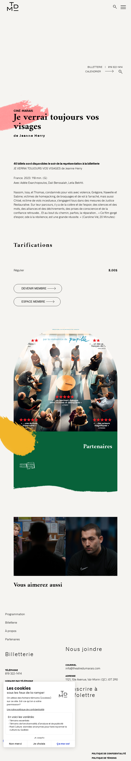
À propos (10, 631)
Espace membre (33, 301)
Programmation (15, 614)
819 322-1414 (13, 673)
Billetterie (11, 622)
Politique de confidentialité (109, 753)
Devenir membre (33, 288)
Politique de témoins (104, 758)
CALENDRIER (93, 71)
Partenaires (12, 639)
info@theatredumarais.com (83, 668)
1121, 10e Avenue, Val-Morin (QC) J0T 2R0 (92, 679)
